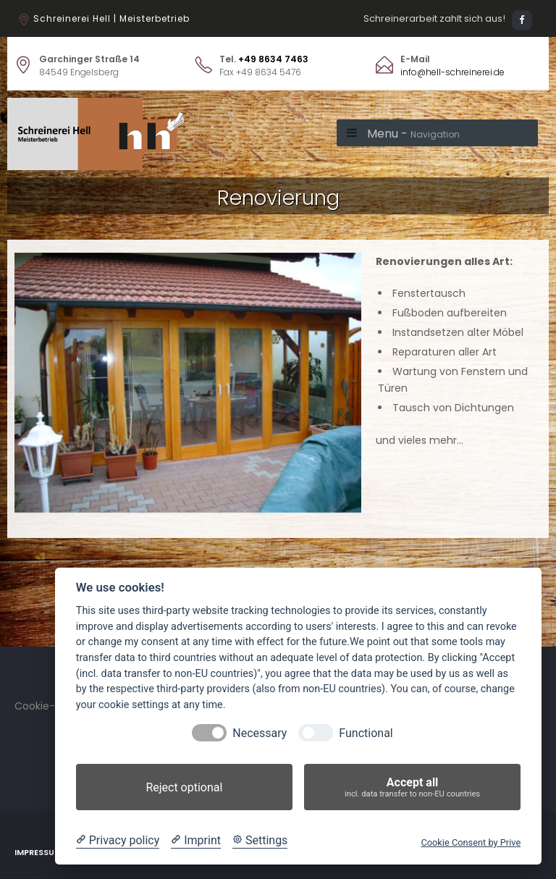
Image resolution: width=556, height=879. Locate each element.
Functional (365, 733)
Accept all (412, 787)
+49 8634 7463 (273, 59)
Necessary (259, 733)
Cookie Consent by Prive (471, 842)
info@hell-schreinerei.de (452, 72)
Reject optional (184, 787)
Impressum (38, 852)
